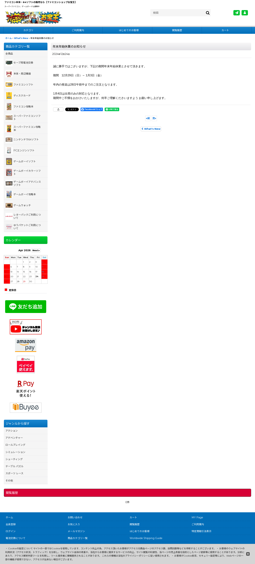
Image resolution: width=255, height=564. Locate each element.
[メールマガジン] (236, 12)
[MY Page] (245, 12)
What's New (150, 128)
